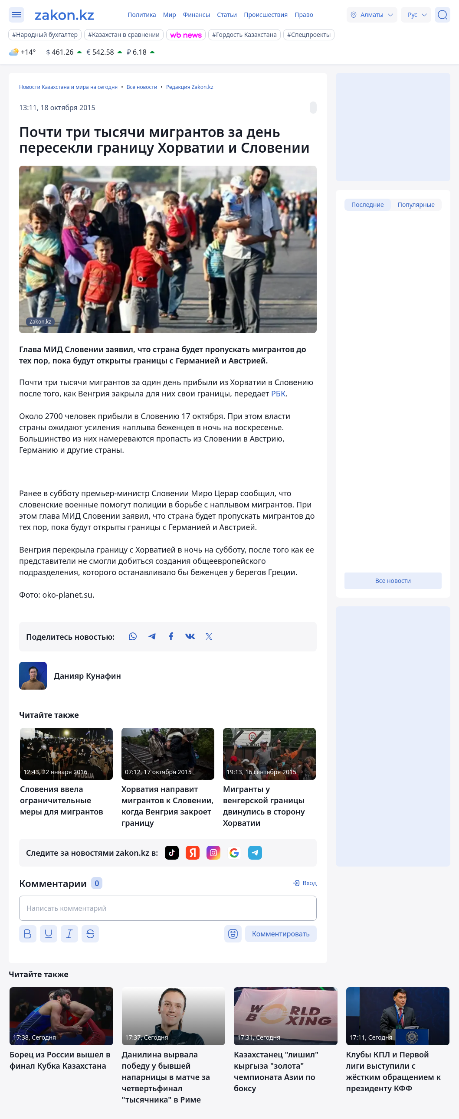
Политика (142, 14)
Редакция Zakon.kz (189, 87)
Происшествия (266, 14)
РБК (278, 393)
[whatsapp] (133, 637)
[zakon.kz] (64, 15)
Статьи (227, 14)
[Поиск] (442, 15)
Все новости (142, 87)
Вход (309, 883)
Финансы (196, 14)
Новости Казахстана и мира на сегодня (68, 87)
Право (304, 14)
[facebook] (171, 637)
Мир (169, 14)
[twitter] (209, 637)
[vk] (190, 637)
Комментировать (281, 934)
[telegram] (152, 637)
